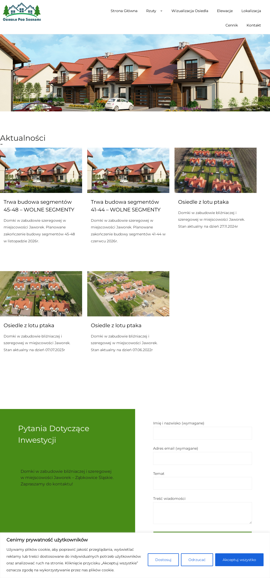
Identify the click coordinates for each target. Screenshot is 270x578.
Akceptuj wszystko (239, 559)
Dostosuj (163, 559)
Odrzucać (197, 559)
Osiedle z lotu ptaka (203, 202)
